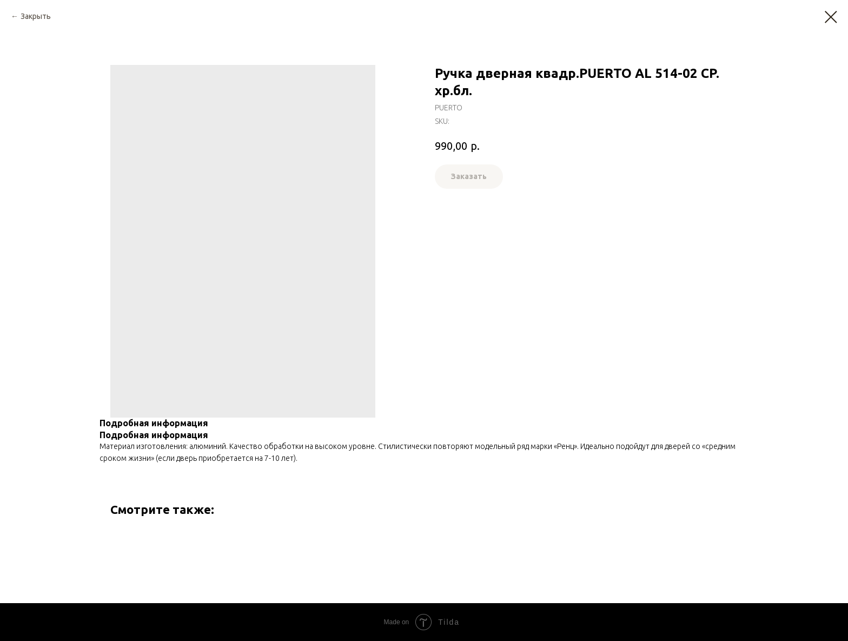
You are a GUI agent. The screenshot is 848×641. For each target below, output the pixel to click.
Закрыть (36, 16)
